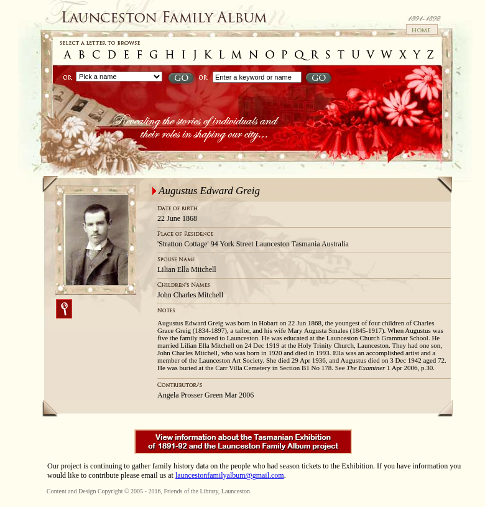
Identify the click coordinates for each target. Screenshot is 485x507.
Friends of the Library (191, 491)
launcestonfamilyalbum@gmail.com (229, 475)
